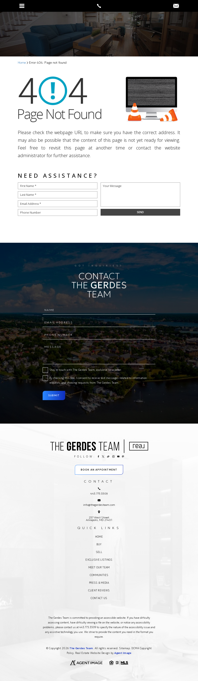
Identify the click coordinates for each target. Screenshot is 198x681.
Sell (99, 552)
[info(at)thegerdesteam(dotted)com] (176, 6)
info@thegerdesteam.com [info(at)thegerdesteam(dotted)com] (99, 505)
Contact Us (99, 598)
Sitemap (124, 648)
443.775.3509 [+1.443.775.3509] (99, 493)
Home (99, 536)
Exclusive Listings (98, 559)
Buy (99, 544)
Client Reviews (99, 590)
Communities (99, 575)
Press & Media (99, 582)
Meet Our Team (99, 567)
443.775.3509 (87, 627)
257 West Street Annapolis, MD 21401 (99, 518)
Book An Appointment (99, 469)
